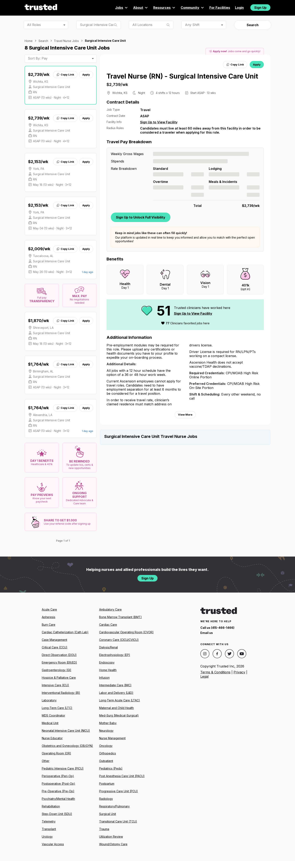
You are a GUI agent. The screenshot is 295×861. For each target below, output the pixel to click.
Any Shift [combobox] (192, 25)
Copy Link (65, 74)
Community (192, 8)
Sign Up (260, 8)
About (140, 8)
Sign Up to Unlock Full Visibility (140, 217)
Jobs (121, 8)
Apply (86, 74)
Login (239, 8)
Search (253, 25)
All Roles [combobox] (34, 25)
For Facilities (219, 8)
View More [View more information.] (185, 414)
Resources (164, 8)
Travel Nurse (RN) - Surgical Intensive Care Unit (182, 76)
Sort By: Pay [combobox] (38, 58)
